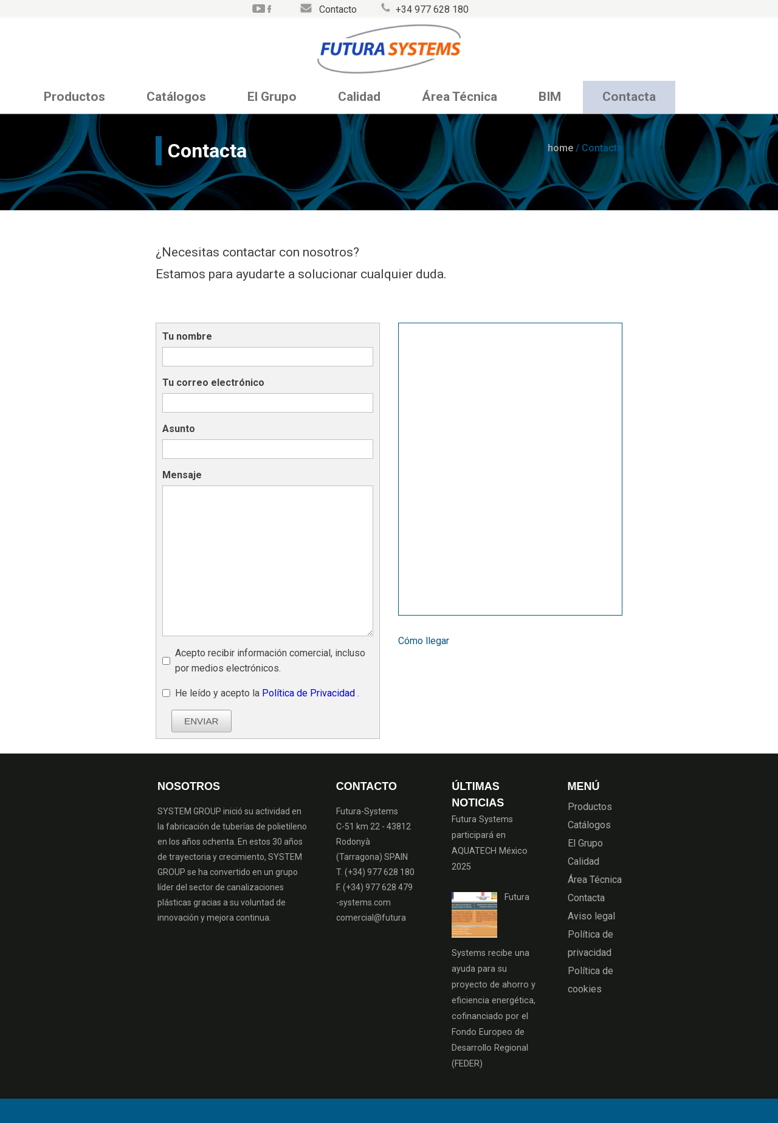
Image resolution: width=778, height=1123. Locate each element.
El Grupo (272, 96)
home (560, 148)
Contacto (338, 9)
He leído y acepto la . (267, 693)
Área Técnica (459, 96)
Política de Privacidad (309, 693)
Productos (74, 96)
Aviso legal (591, 916)
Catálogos (176, 96)
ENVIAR (201, 721)
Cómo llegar (423, 641)
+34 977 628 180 (432, 9)
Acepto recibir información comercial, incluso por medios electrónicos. (270, 661)
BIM (550, 96)
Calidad (359, 96)
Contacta (629, 96)
